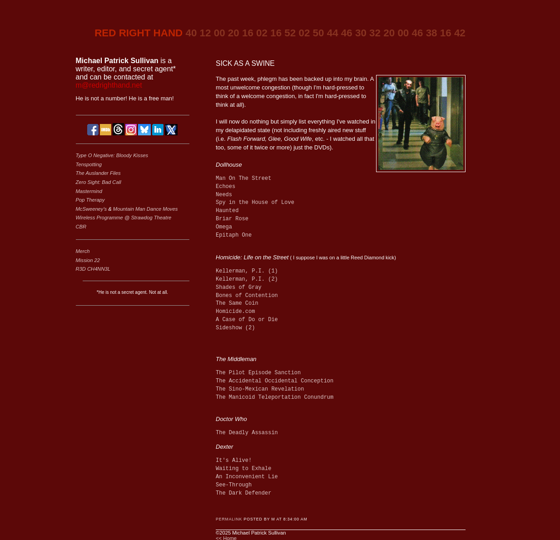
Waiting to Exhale (243, 468)
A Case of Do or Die (247, 320)
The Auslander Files (98, 173)
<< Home (226, 537)
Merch (83, 251)
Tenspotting (89, 164)
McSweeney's (92, 209)
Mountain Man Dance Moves (145, 209)
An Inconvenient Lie (247, 476)
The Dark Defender (243, 492)
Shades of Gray (239, 288)
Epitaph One (234, 235)
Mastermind (89, 191)
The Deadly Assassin (247, 432)
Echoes (225, 187)
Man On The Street (243, 179)
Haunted (227, 211)
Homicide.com (235, 312)
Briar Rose (232, 219)
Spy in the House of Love (255, 203)
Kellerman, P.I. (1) (247, 271)
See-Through (234, 484)
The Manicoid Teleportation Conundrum (274, 397)
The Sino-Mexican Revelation (260, 388)
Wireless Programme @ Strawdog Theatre (124, 217)
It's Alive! (234, 460)
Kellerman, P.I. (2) (247, 279)
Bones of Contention (247, 296)
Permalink (229, 518)
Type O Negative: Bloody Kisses (112, 155)
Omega (224, 227)
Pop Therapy (90, 200)
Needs (224, 195)
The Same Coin (237, 303)
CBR (81, 226)
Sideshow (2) (235, 328)
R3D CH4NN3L (93, 269)
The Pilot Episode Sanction (258, 372)
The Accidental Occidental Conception (274, 380)
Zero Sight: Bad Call (98, 182)
